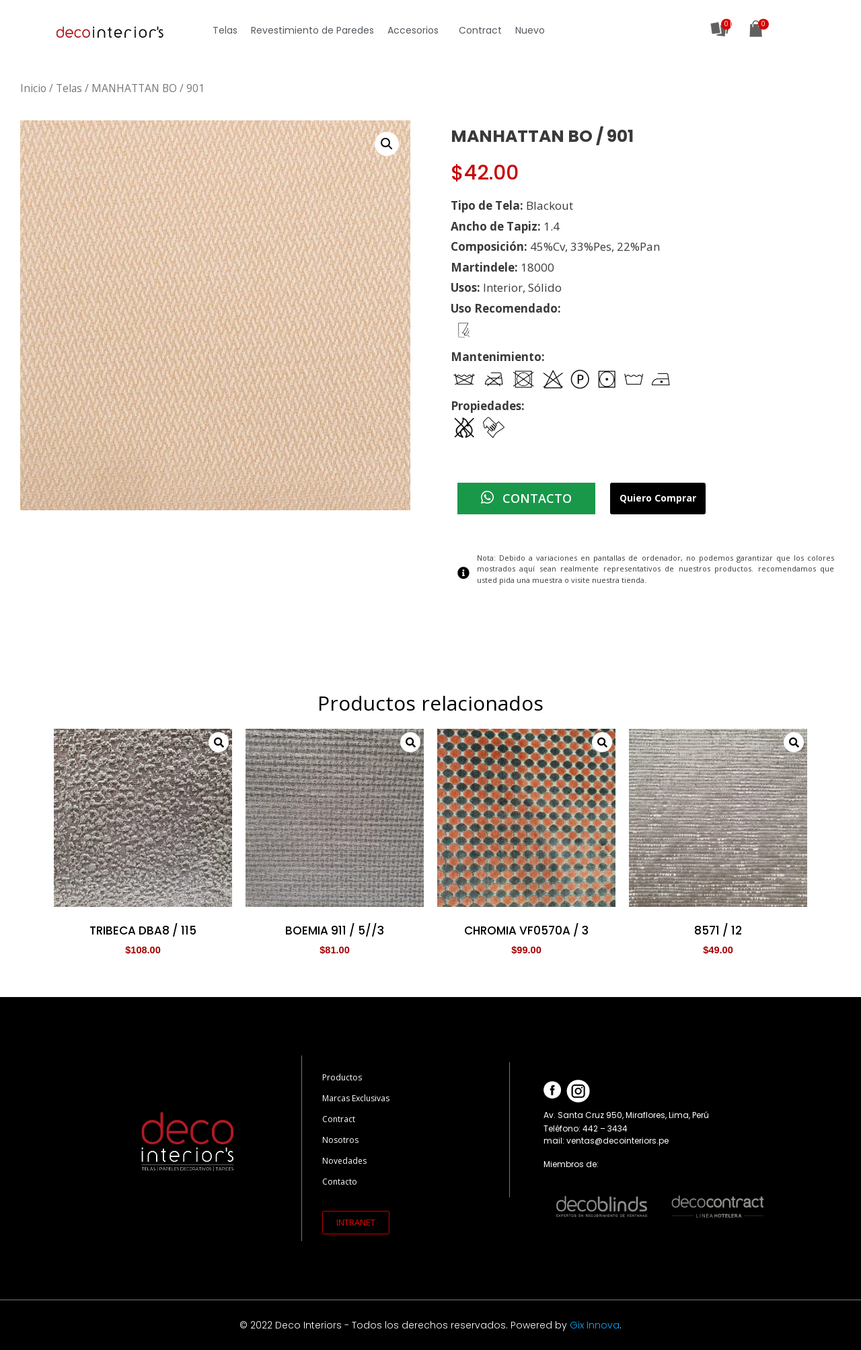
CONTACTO (526, 498)
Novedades (344, 1160)
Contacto (339, 1181)
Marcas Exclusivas (355, 1098)
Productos (342, 1077)
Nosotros (340, 1140)
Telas (225, 30)
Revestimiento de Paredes (312, 30)
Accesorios (416, 30)
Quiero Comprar (658, 498)
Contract (480, 30)
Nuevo (530, 30)
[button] (355, 1222)
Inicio (33, 88)
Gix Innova (595, 1325)
